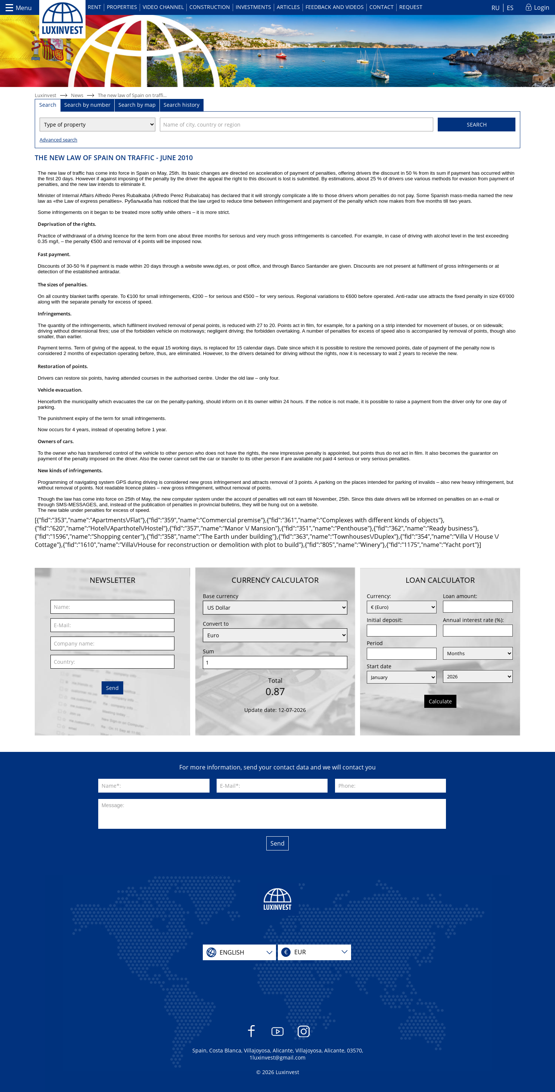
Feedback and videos (335, 6)
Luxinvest (45, 95)
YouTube (278, 1035)
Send (112, 687)
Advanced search (58, 139)
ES (510, 8)
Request (410, 6)
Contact (381, 6)
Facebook (251, 1035)
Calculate (440, 701)
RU (496, 8)
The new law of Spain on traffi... (132, 95)
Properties (122, 6)
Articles (288, 6)
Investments (253, 6)
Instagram (303, 1035)
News (77, 95)
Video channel (163, 6)
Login (541, 7)
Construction (209, 6)
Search (477, 124)
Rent (94, 6)
